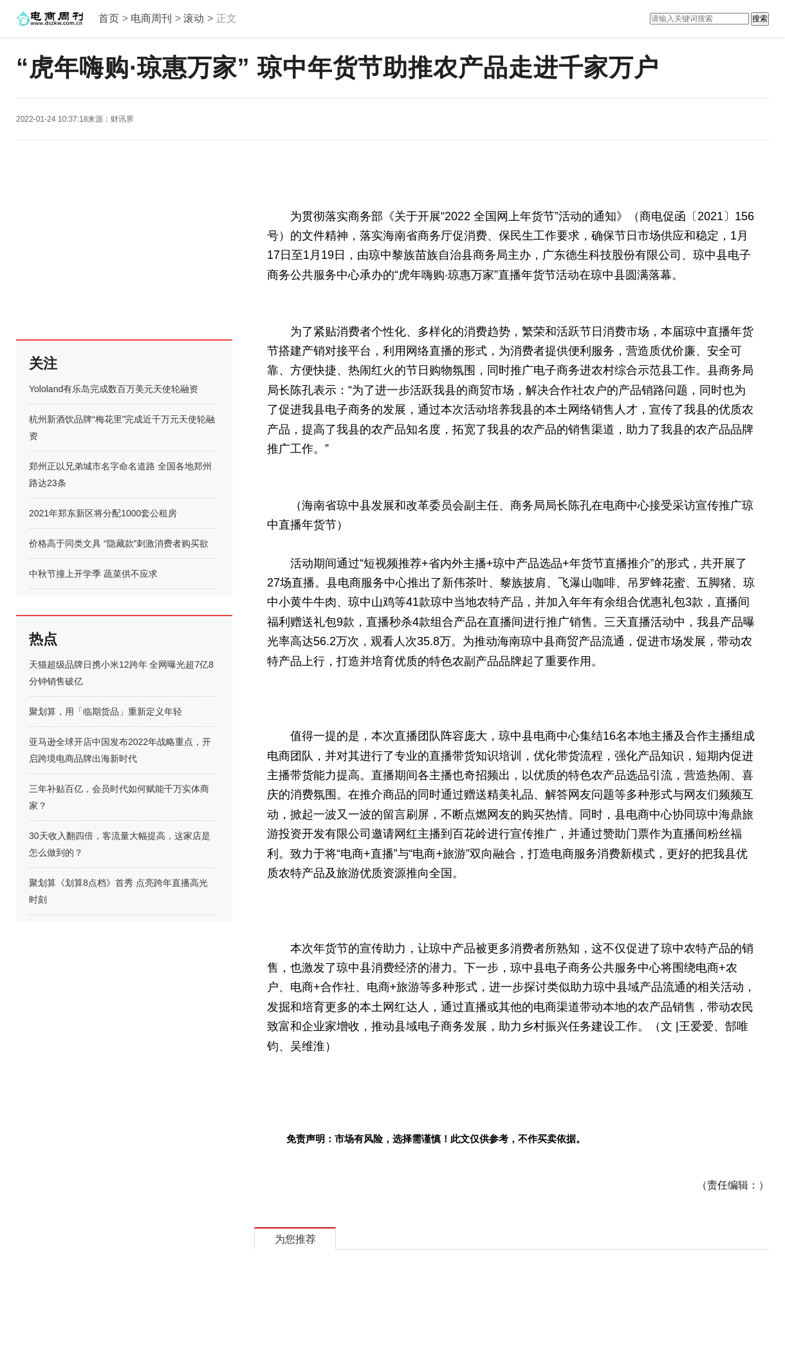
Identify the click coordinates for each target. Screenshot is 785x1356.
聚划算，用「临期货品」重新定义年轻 (105, 711)
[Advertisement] (96, 239)
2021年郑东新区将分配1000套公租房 (103, 513)
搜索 (760, 18)
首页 (108, 18)
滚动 (193, 18)
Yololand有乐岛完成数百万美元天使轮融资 (113, 389)
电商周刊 (151, 18)
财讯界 (122, 119)
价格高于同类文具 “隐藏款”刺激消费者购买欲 (118, 543)
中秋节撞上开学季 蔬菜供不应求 (93, 574)
